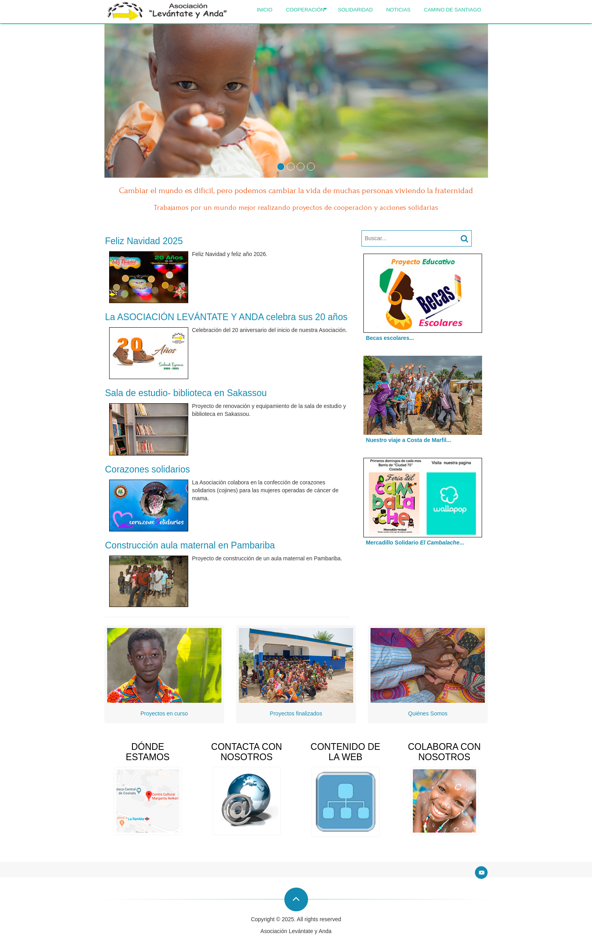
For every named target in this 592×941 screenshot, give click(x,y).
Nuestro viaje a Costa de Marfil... (406, 440)
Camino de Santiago (452, 10)
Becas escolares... (387, 338)
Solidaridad (355, 10)
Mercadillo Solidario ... (412, 542)
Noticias (398, 10)
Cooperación (306, 10)
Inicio (264, 10)
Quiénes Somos (428, 713)
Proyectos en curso (164, 713)
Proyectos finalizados (296, 713)
